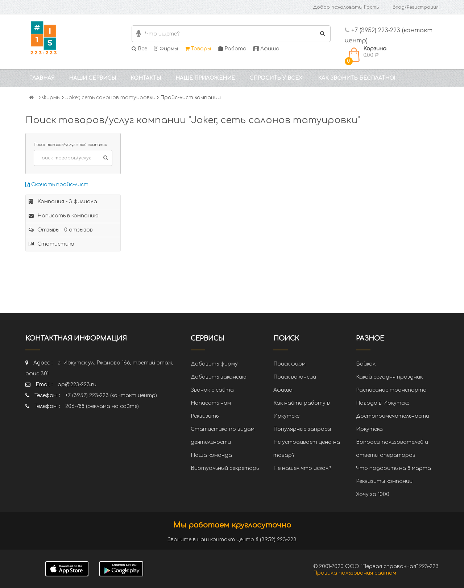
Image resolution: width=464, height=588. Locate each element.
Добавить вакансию (218, 377)
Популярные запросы (302, 429)
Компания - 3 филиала (63, 201)
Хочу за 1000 (372, 494)
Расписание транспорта (391, 390)
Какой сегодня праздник (389, 377)
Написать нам (211, 403)
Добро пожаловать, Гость (346, 7)
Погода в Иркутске (382, 403)
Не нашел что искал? (302, 468)
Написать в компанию (64, 215)
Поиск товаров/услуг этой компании (70, 145)
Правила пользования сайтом (354, 573)
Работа (232, 48)
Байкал (366, 364)
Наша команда (211, 455)
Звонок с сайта (212, 390)
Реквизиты (205, 416)
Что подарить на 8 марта (393, 468)
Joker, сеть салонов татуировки (110, 97)
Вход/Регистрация (416, 7)
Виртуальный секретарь (225, 468)
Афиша (266, 48)
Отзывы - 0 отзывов (61, 230)
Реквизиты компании (384, 481)
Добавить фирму (214, 364)
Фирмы (166, 48)
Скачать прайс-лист (56, 184)
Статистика (51, 244)
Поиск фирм (289, 364)
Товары (198, 48)
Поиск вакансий (294, 377)
